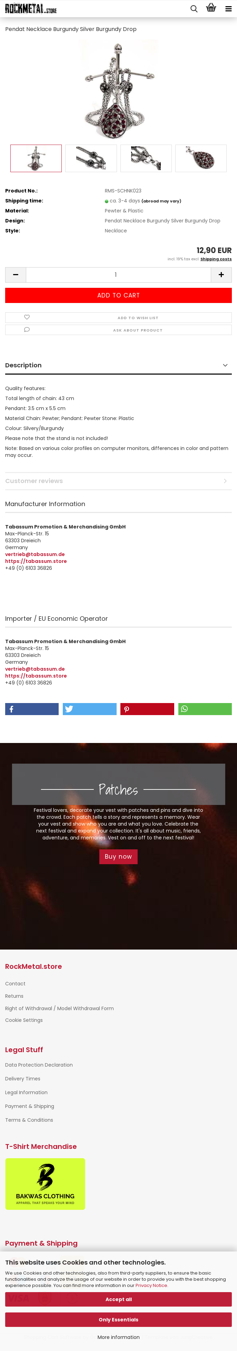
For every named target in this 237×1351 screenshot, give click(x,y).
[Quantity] (118, 275)
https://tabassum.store (36, 561)
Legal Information (26, 1092)
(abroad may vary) (161, 201)
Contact (15, 983)
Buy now (118, 856)
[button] (15, 275)
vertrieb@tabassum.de (35, 554)
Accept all (119, 1299)
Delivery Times (22, 1078)
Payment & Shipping (29, 1106)
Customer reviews (34, 480)
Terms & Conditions (29, 1120)
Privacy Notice (151, 1285)
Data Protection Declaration (39, 1064)
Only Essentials (118, 1319)
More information (119, 1337)
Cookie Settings (24, 1020)
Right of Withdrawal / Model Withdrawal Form (59, 1008)
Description (23, 365)
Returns (14, 996)
